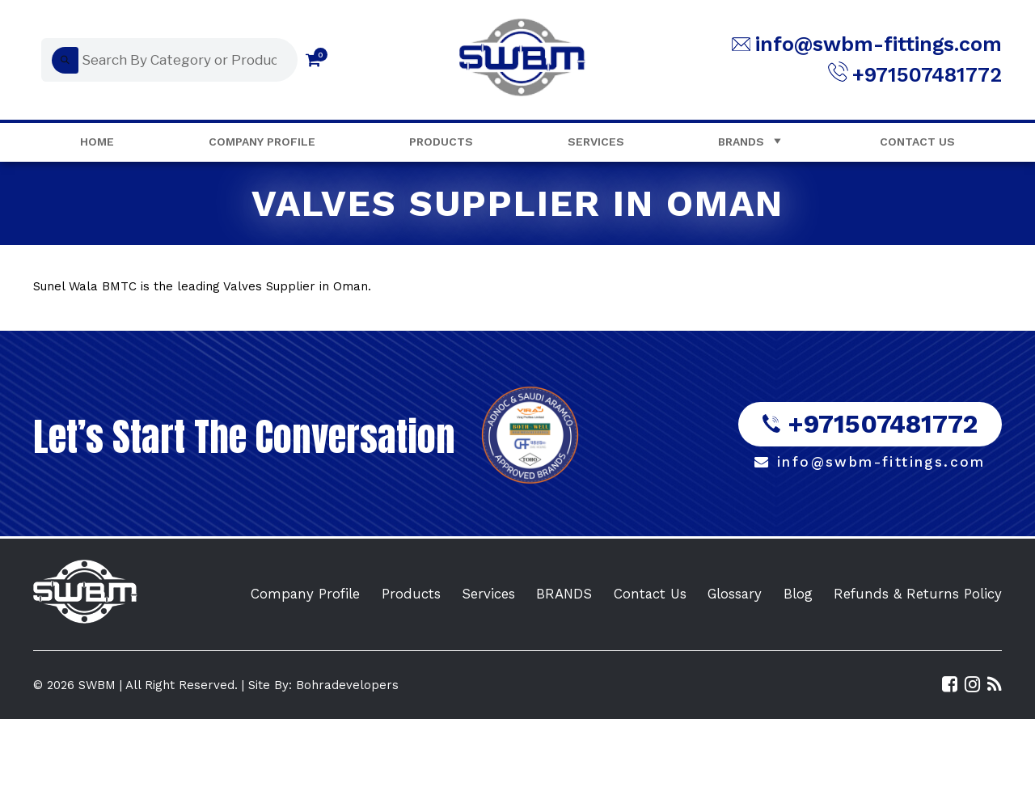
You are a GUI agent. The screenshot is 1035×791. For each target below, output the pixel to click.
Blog (798, 594)
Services (596, 141)
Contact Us (917, 141)
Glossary (735, 594)
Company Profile (262, 141)
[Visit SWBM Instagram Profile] (972, 684)
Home (97, 141)
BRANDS (564, 594)
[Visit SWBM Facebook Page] (949, 684)
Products (441, 141)
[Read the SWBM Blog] (994, 684)
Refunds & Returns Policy (918, 594)
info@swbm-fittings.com (878, 44)
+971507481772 (927, 75)
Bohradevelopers (347, 685)
